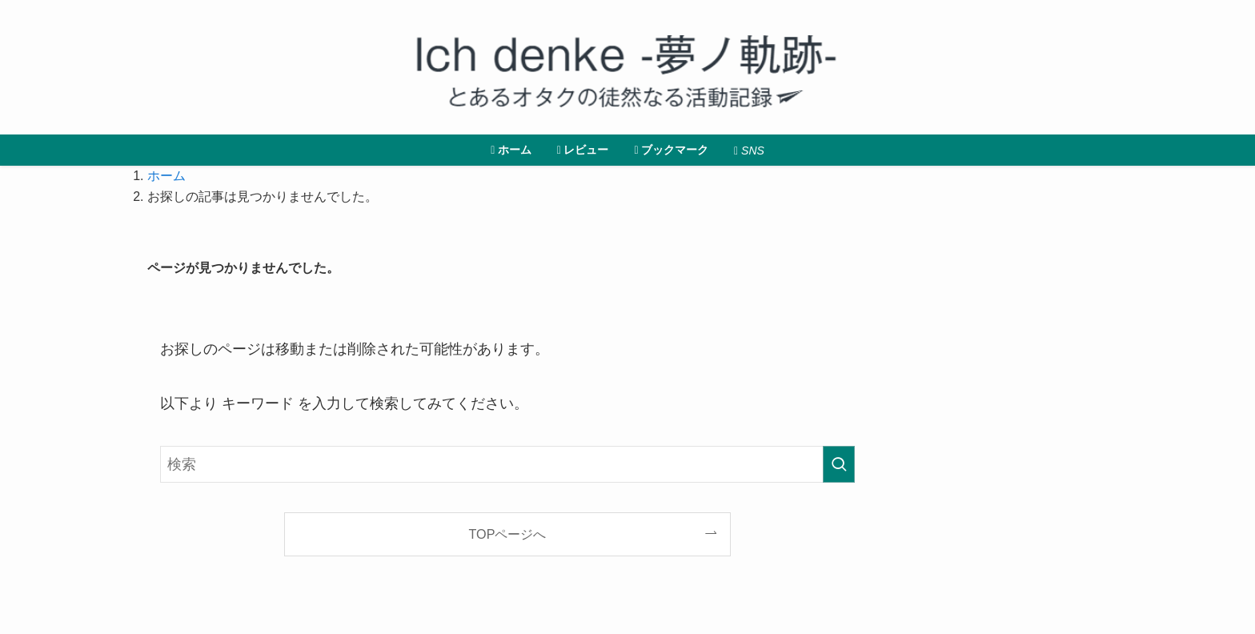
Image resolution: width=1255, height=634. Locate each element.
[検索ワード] (507, 464)
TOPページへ (508, 534)
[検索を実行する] (839, 464)
